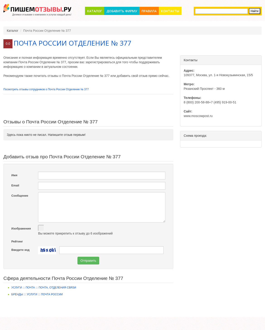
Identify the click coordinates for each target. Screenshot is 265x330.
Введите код (20, 250)
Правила (149, 11)
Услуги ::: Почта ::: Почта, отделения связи (43, 287)
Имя (14, 175)
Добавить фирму (121, 11)
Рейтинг (17, 241)
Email (15, 185)
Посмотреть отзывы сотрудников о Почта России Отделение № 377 (46, 89)
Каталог (94, 11)
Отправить (88, 260)
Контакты (170, 11)
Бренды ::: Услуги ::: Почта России (37, 294)
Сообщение (19, 195)
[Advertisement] (88, 107)
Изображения (21, 228)
